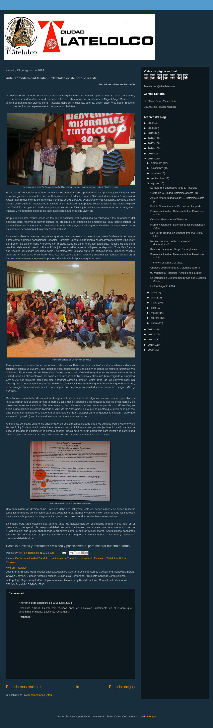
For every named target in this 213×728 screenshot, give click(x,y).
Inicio (75, 687)
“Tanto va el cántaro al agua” (166, 262)
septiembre (158, 178)
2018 (151, 138)
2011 (151, 339)
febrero (155, 317)
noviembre (157, 167)
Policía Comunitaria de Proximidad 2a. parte (175, 206)
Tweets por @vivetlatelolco (159, 86)
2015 (151, 153)
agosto (155, 183)
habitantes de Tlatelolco (64, 558)
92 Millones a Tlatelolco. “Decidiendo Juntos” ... (177, 272)
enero (154, 323)
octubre (155, 173)
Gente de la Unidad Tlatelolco (32, 558)
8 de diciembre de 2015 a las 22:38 (51, 602)
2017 (151, 143)
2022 (151, 123)
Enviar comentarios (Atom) (37, 694)
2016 (151, 148)
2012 (151, 334)
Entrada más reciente (23, 687)
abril (154, 307)
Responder (25, 616)
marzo (155, 312)
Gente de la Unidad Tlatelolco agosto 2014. (175, 192)
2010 (151, 344)
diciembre (157, 162)
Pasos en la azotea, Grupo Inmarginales (173, 249)
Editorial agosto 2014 (162, 286)
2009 (151, 349)
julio (153, 292)
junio (154, 297)
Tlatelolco (112, 558)
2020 (151, 128)
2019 (151, 133)
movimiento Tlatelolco (92, 558)
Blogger (151, 716)
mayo (154, 302)
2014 (151, 158)
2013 (151, 329)
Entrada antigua (122, 687)
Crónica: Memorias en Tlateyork (168, 219)
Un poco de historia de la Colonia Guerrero (175, 267)
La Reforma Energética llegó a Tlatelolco (173, 187)
